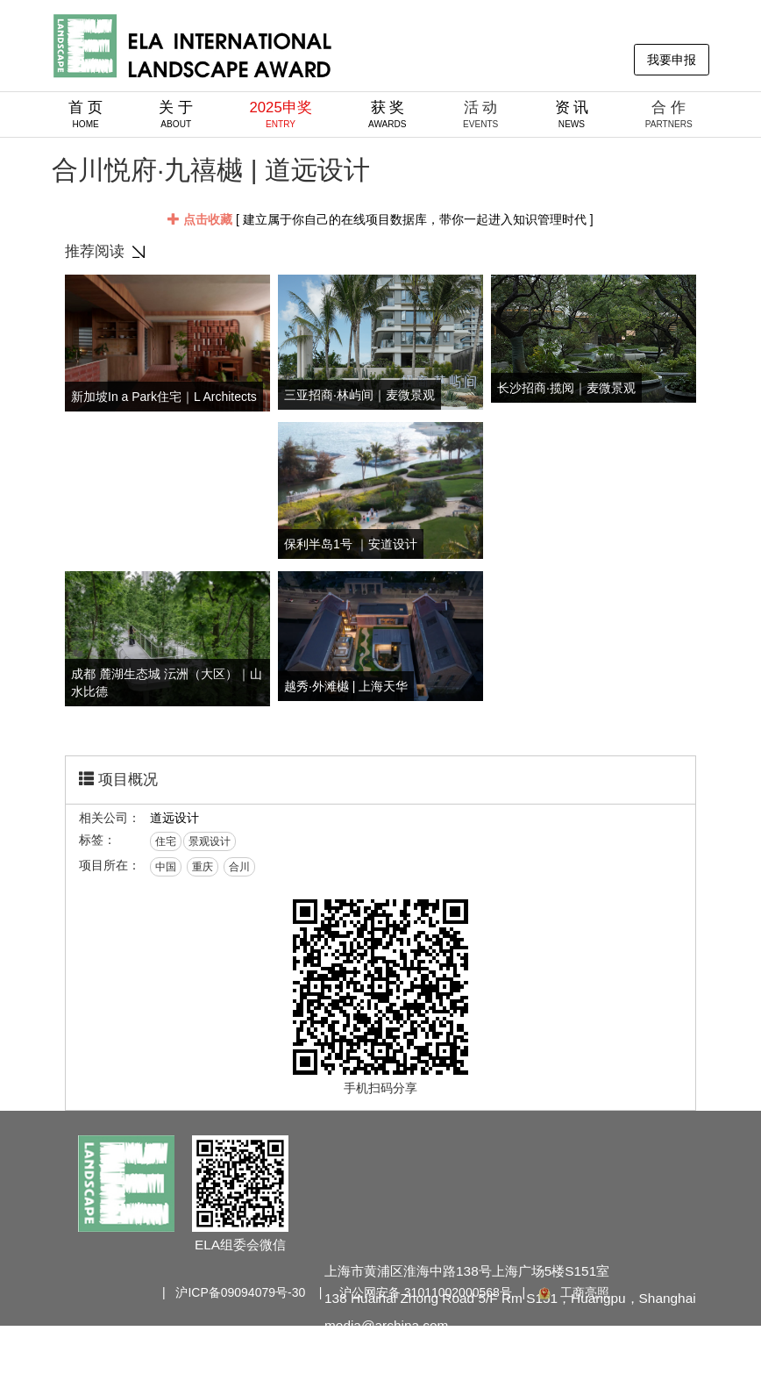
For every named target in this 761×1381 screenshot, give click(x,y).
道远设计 (174, 818)
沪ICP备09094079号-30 (240, 1292)
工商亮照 (572, 1292)
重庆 (202, 867)
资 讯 (572, 114)
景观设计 (209, 841)
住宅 (165, 841)
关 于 (176, 114)
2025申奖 (280, 114)
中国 (165, 867)
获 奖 (387, 114)
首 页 (85, 114)
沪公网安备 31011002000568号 (425, 1292)
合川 (239, 867)
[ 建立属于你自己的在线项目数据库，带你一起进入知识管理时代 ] (380, 219)
